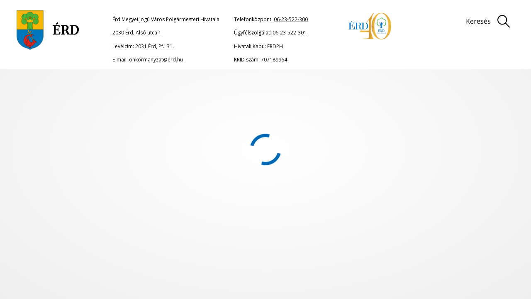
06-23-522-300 (291, 19)
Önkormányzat (70, 86)
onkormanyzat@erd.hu (156, 59)
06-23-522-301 (290, 32)
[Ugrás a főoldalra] (48, 30)
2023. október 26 (292, 86)
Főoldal (42, 86)
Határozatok (173, 86)
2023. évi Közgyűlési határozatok (230, 86)
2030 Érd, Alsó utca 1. (137, 32)
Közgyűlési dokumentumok (123, 86)
